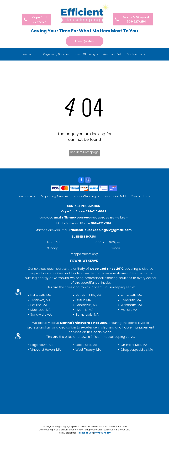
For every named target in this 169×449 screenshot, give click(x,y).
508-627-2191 (101, 223)
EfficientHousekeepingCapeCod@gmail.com (95, 218)
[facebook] (81, 180)
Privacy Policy (102, 432)
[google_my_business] (88, 180)
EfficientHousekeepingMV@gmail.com (100, 230)
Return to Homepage (84, 152)
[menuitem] (31, 54)
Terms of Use (85, 432)
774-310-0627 (96, 211)
